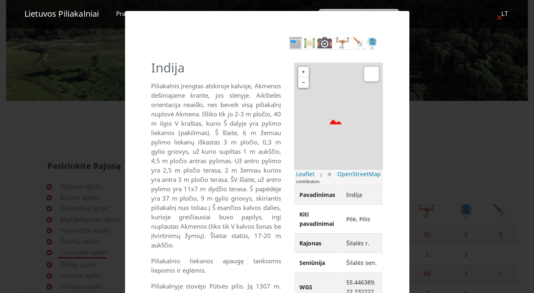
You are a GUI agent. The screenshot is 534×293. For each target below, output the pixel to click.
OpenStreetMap (359, 174)
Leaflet (305, 174)
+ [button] (303, 72)
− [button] (303, 82)
